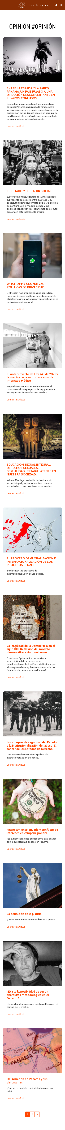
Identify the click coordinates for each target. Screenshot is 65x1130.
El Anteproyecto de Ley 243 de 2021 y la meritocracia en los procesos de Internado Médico (32, 377)
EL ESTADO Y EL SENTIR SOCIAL (29, 191)
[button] (4, 5)
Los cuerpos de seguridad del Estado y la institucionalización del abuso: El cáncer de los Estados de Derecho (32, 745)
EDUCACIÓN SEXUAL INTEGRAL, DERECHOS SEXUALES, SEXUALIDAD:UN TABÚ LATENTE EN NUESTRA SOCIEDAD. (31, 469)
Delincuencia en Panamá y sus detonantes (27, 1080)
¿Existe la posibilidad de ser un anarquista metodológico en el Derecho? (28, 995)
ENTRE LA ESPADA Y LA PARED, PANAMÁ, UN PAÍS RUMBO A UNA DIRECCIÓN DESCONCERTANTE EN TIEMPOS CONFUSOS (31, 93)
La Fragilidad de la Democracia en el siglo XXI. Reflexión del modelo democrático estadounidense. (31, 649)
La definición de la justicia (24, 914)
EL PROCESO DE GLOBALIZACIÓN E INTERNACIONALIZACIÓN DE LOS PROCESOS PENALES (31, 561)
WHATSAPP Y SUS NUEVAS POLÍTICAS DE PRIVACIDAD (25, 285)
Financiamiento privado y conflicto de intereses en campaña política (32, 831)
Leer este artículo (16, 126)
